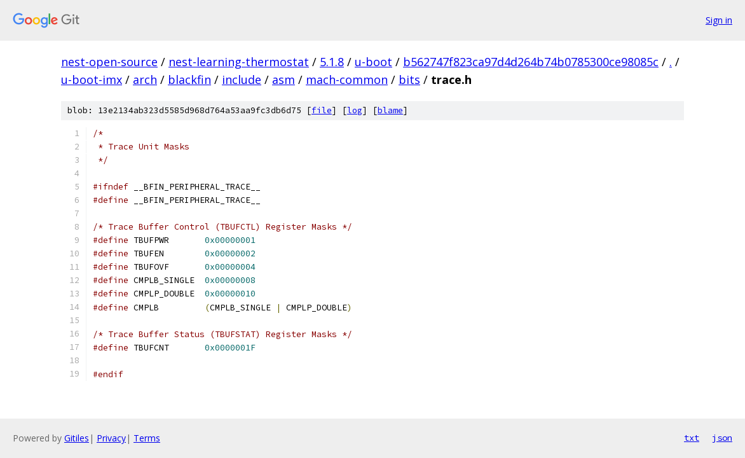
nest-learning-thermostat (238, 61)
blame (390, 110)
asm (283, 79)
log (354, 110)
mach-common (347, 79)
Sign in (719, 20)
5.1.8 (332, 61)
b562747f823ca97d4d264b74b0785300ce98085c (531, 61)
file (321, 110)
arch (145, 79)
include (241, 79)
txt (691, 437)
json (722, 437)
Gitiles (76, 438)
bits (409, 79)
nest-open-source (109, 61)
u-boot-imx (91, 79)
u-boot (373, 61)
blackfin (189, 79)
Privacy (111, 438)
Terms (146, 438)
